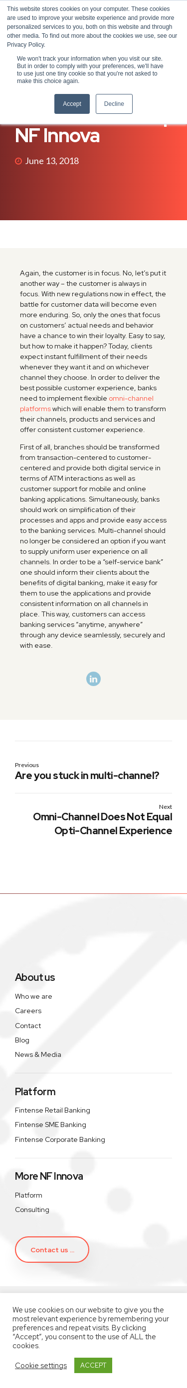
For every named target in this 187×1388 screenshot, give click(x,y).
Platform (28, 1195)
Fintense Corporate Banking (60, 1139)
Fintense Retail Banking (52, 1110)
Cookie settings (41, 1365)
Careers (28, 1010)
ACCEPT (93, 1365)
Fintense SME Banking (50, 1124)
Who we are (33, 996)
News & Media (38, 1054)
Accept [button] (72, 103)
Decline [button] (114, 103)
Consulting (32, 1209)
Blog (22, 1040)
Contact (28, 1025)
